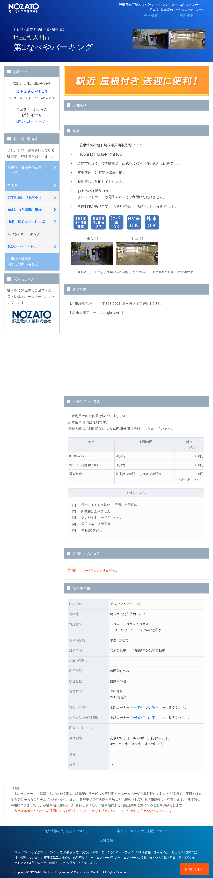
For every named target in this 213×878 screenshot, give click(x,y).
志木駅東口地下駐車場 (25, 197)
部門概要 (187, 17)
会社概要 (151, 17)
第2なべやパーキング (24, 246)
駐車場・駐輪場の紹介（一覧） (25, 170)
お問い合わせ (194, 869)
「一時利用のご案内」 (145, 707)
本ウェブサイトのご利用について (142, 831)
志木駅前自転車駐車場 (25, 209)
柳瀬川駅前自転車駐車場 (26, 222)
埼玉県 (13, 185)
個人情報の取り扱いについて (65, 831)
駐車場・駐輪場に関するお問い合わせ (23, 261)
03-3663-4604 (32, 91)
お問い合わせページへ (32, 121)
